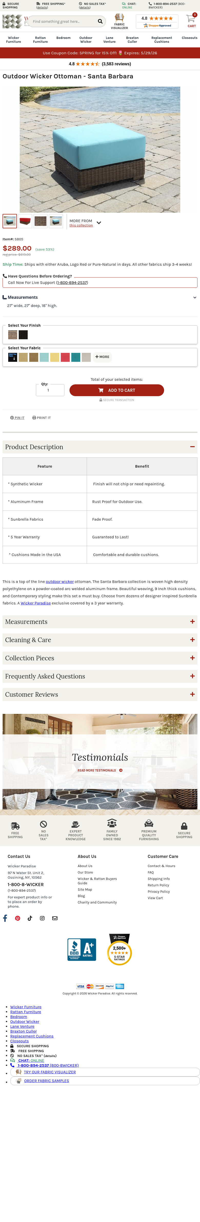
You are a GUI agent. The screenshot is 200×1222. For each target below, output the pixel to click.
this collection (81, 225)
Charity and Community (97, 902)
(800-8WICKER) (44, 1065)
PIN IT (13, 418)
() (42, 7)
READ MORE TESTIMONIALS (99, 770)
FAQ (151, 872)
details (50, 1056)
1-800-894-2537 (72, 282)
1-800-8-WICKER (26, 884)
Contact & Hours (161, 866)
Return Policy (158, 885)
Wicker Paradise (36, 603)
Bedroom (63, 38)
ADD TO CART (116, 390)
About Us (85, 866)
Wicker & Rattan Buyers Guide (97, 881)
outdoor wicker (60, 581)
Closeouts (189, 38)
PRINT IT (41, 418)
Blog (81, 896)
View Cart (155, 898)
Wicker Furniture (13, 40)
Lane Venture (109, 40)
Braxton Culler (132, 40)
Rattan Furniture (40, 40)
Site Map (85, 889)
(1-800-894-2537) (22, 890)
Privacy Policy (159, 891)
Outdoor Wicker (85, 40)
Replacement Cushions (161, 40)
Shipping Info (159, 879)
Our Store (85, 872)
